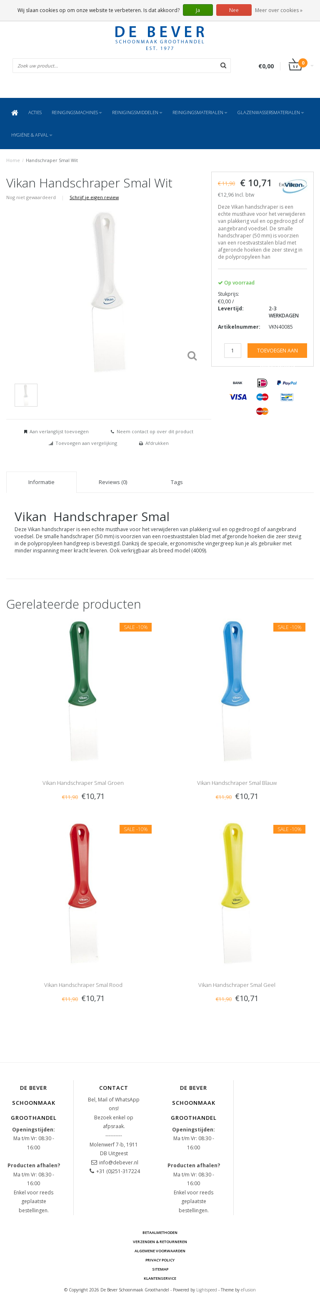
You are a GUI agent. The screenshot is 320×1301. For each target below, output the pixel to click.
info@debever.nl (118, 1162)
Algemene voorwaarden (160, 1251)
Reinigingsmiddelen (137, 112)
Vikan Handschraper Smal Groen (83, 783)
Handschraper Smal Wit (52, 160)
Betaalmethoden (160, 1232)
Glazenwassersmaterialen (271, 112)
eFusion (248, 1290)
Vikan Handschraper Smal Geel (236, 985)
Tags (177, 482)
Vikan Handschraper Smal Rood (83, 985)
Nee (234, 10)
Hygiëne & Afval (31, 135)
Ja (198, 10)
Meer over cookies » (278, 10)
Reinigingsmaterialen (200, 112)
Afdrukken (157, 443)
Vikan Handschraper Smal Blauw (237, 783)
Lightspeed (206, 1290)
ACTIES (35, 112)
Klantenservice (160, 1278)
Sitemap (160, 1269)
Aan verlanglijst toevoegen (59, 431)
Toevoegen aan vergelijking (86, 443)
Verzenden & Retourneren (160, 1241)
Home (13, 160)
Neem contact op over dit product (155, 431)
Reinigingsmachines (77, 112)
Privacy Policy (160, 1260)
